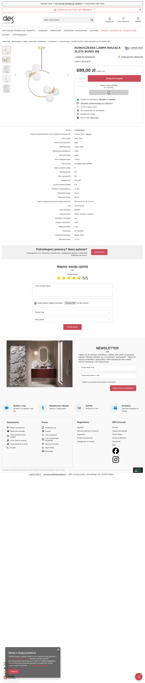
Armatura (55, 30)
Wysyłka (80, 427)
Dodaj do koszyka (114, 78)
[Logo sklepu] (8, 20)
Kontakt (13, 448)
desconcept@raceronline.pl (55, 474)
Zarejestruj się (50, 428)
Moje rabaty (49, 448)
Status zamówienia (17, 428)
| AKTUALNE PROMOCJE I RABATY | (18, 30)
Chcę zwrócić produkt (18, 440)
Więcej (88, 134)
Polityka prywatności (85, 438)
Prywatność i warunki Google (38, 665)
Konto (45, 422)
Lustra (6, 35)
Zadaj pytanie (99, 252)
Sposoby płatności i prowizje (88, 431)
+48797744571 (35, 474)
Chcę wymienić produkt (19, 444)
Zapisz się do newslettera (123, 388)
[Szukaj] (92, 20)
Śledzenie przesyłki (17, 431)
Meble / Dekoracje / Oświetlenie (119, 30)
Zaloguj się (109, 21)
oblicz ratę (94, 118)
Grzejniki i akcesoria (75, 30)
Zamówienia (13, 422)
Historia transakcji (52, 444)
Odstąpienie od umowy (85, 441)
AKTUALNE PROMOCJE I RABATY (68, 4)
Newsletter (107, 348)
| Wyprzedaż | (19, 35)
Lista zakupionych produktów (52, 439)
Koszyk (48, 431)
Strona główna (17, 41)
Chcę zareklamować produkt (17, 436)
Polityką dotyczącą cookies (19, 659)
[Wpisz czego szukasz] (68, 20)
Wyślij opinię (72, 327)
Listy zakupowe (123, 21)
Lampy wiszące (64, 41)
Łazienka (43, 30)
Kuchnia (94, 30)
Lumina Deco (79, 130)
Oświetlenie (52, 41)
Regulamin (81, 434)
